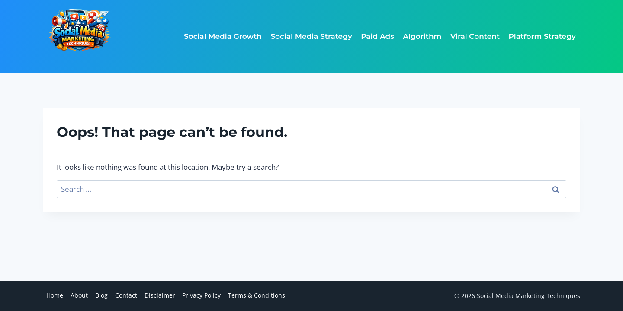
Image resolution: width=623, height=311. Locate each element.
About (79, 295)
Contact (126, 295)
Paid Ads (377, 36)
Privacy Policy (201, 295)
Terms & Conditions (256, 295)
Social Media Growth (223, 36)
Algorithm (422, 36)
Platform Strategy (542, 36)
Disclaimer (160, 295)
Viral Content (475, 36)
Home (54, 295)
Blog (101, 295)
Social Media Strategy (311, 36)
